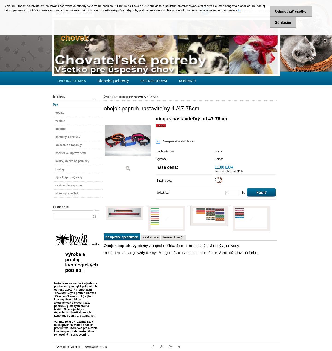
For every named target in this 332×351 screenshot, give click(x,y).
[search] (94, 217)
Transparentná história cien (175, 141)
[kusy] (232, 193)
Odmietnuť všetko (289, 11)
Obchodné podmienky (113, 81)
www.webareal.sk (96, 346)
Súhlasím (282, 22)
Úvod (106, 97)
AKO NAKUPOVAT (154, 81)
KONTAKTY (187, 81)
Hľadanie (61, 207)
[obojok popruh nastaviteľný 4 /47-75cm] (128, 145)
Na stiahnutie (150, 237)
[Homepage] (72, 80)
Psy (114, 97)
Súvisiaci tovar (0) (173, 237)
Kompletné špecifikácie (122, 237)
